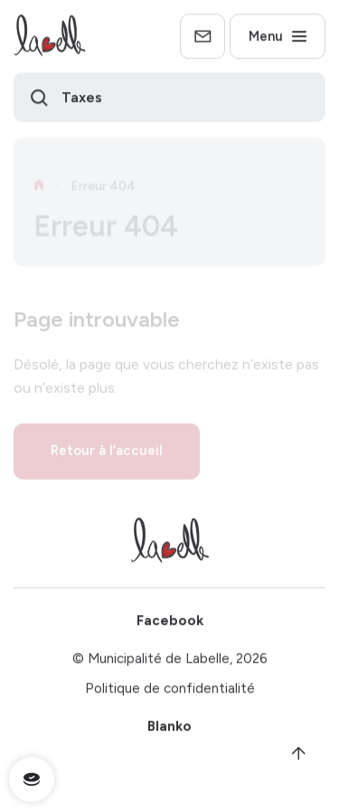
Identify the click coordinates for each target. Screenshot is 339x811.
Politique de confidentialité (170, 691)
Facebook (170, 623)
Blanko (169, 730)
